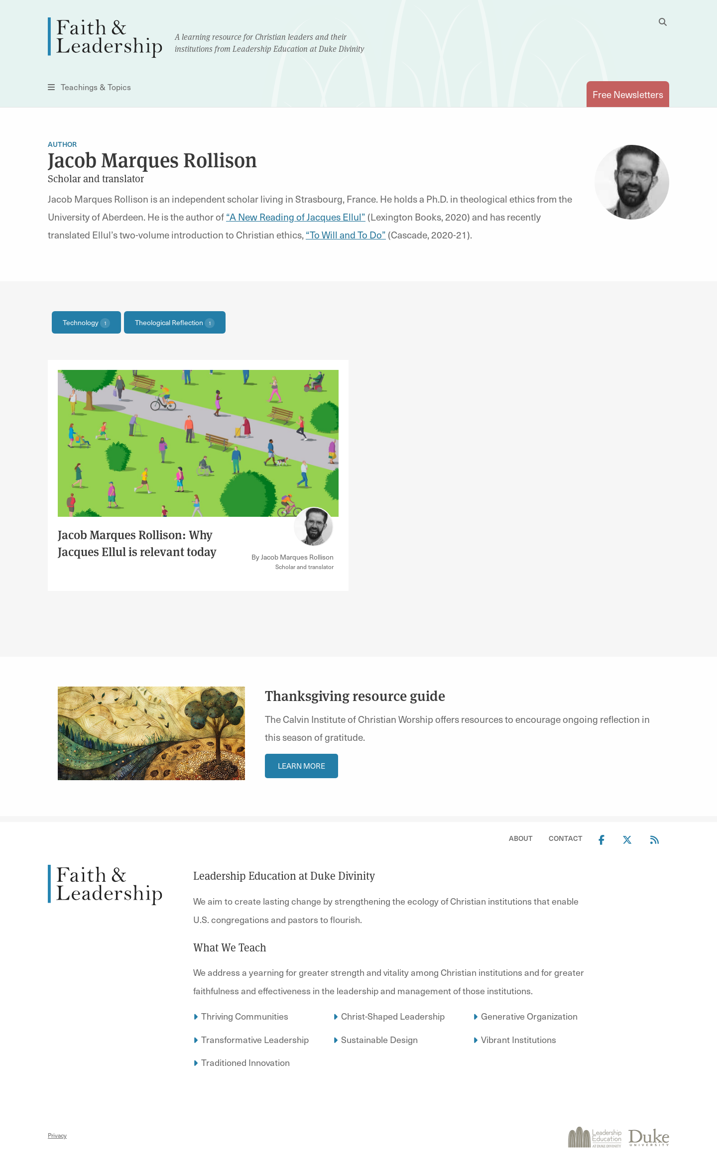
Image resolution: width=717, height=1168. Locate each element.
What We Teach (229, 947)
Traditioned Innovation (245, 1062)
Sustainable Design (379, 1039)
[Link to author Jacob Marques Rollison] (314, 527)
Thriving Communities (244, 1016)
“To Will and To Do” (346, 234)
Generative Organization (529, 1016)
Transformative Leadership (255, 1039)
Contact (566, 838)
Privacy (57, 1135)
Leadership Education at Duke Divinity (284, 876)
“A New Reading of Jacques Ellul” (295, 217)
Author (62, 144)
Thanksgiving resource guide (356, 696)
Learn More (301, 765)
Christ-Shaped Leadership (393, 1016)
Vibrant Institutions (518, 1039)
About (521, 838)
